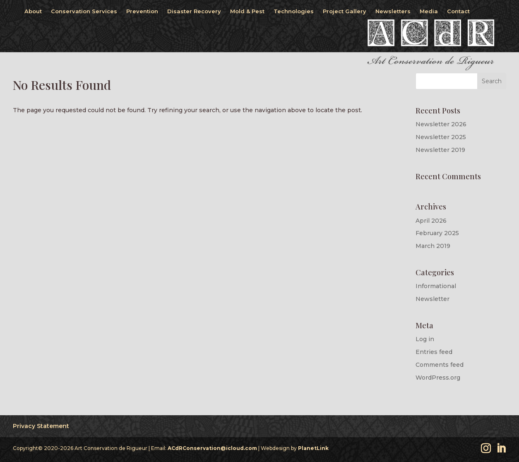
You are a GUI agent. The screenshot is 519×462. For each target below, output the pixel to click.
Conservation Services (84, 11)
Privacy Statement (41, 426)
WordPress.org (438, 377)
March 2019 (433, 246)
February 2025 (437, 233)
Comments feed (440, 364)
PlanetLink (313, 448)
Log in (425, 339)
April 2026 (431, 220)
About (33, 11)
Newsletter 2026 (441, 124)
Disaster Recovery (194, 11)
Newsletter (432, 299)
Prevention (142, 11)
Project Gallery (344, 11)
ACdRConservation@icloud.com (212, 448)
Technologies (294, 11)
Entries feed (434, 352)
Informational (436, 286)
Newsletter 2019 (440, 150)
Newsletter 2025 (441, 137)
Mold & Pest (247, 11)
